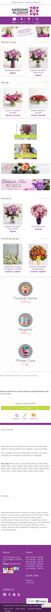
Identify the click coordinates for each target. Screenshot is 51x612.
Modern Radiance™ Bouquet (38, 111)
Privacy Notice (20, 609)
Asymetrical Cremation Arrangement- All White (13, 268)
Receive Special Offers (25, 403)
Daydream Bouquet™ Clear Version (38, 71)
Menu (14, 22)
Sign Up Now (26, 408)
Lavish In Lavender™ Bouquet (13, 111)
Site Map (7, 611)
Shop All (46, 42)
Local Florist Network (34, 609)
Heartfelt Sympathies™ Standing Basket (38, 268)
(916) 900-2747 (14, 564)
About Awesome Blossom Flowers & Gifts (19, 375)
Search (37, 23)
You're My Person (38, 226)
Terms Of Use (8, 609)
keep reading (5, 394)
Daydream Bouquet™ (13, 70)
